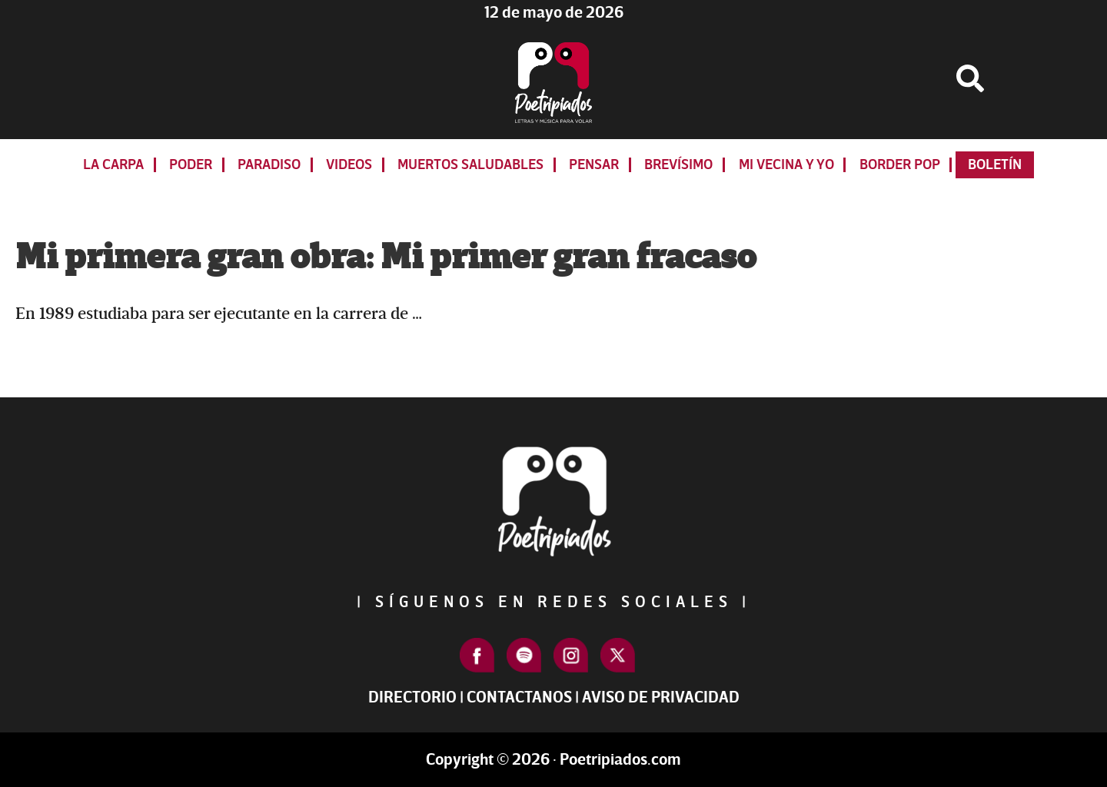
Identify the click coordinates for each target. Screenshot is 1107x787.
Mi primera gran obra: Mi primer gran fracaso (385, 257)
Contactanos (519, 697)
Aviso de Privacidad (661, 697)
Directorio (412, 697)
